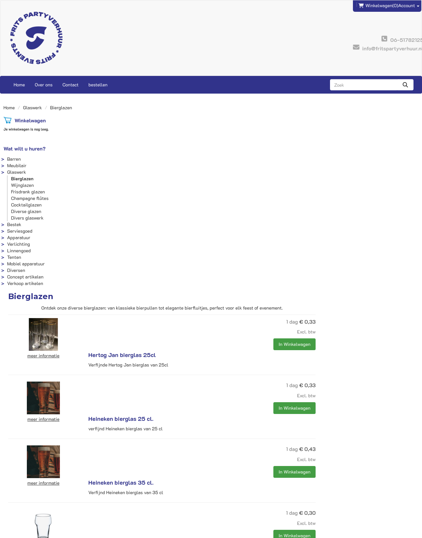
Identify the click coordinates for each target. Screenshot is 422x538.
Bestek (14, 224)
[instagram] (412, 532)
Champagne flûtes (30, 198)
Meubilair (17, 165)
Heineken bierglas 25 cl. (223, 202)
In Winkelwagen (397, 170)
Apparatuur (18, 237)
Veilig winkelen (232, 490)
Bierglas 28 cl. (211, 311)
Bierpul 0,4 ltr (210, 419)
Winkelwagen (30, 120)
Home (19, 84)
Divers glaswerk (27, 218)
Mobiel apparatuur (26, 263)
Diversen (16, 270)
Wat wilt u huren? (25, 148)
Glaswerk (32, 107)
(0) (378, 5)
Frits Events (125, 484)
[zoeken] (405, 84)
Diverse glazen (26, 211)
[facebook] (401, 532)
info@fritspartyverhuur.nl (35, 484)
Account (408, 5)
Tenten (14, 257)
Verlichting (18, 244)
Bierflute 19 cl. (211, 365)
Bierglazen (22, 178)
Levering (224, 484)
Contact (71, 84)
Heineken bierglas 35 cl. (223, 256)
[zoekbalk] (363, 84)
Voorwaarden (229, 497)
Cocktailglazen (26, 205)
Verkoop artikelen (25, 283)
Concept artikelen (25, 277)
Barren (14, 159)
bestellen (97, 84)
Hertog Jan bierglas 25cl (225, 148)
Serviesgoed (19, 231)
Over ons (44, 84)
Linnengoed (19, 250)
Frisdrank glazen (28, 191)
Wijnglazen (22, 185)
